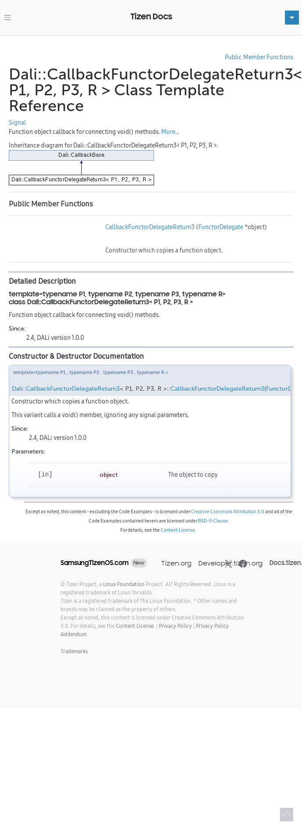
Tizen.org (176, 563)
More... (170, 131)
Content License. (135, 626)
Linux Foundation (123, 584)
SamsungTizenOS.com (95, 563)
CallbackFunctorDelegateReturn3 (150, 227)
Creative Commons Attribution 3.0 (227, 511)
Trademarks (74, 651)
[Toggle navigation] (7, 17)
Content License (178, 529)
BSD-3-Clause (213, 520)
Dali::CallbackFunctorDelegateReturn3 (66, 388)
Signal (17, 122)
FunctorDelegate (220, 227)
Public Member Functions (259, 57)
